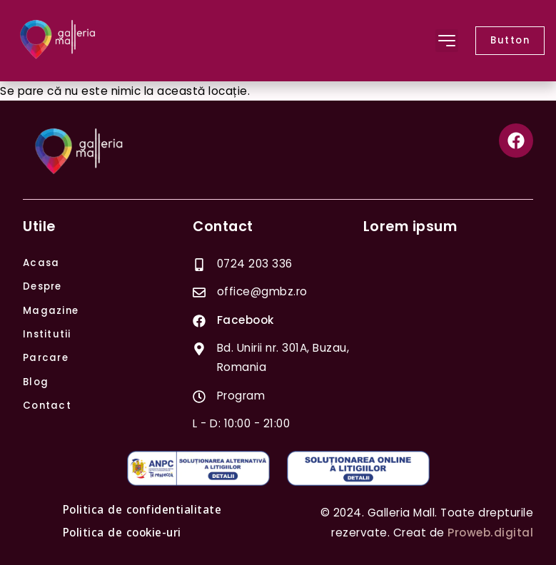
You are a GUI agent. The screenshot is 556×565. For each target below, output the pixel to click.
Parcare (46, 358)
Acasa (41, 263)
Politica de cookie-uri (122, 533)
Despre (42, 286)
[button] (446, 40)
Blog (36, 382)
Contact (47, 405)
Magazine (54, 310)
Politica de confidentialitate (142, 510)
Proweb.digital (490, 532)
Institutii (51, 334)
